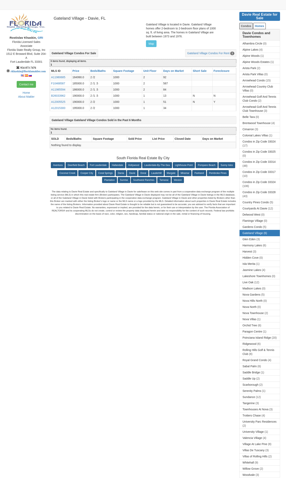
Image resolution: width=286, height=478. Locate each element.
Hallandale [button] (117, 165)
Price (75, 70)
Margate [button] (171, 173)
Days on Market (173, 70)
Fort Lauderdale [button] (98, 165)
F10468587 (58, 83)
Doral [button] (143, 173)
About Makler (26, 96)
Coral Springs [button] (105, 173)
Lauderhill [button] (156, 173)
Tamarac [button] (164, 180)
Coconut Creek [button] (67, 173)
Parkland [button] (199, 173)
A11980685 (58, 77)
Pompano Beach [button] (206, 165)
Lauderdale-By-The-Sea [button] (157, 165)
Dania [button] (121, 173)
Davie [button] (132, 173)
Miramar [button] (185, 173)
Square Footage (123, 70)
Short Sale (200, 70)
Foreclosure (221, 70)
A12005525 (58, 101)
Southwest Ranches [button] (143, 180)
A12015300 (58, 108)
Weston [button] (178, 180)
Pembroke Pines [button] (218, 173)
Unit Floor (149, 70)
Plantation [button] (109, 180)
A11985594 (58, 89)
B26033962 (58, 95)
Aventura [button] (58, 165)
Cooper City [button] (86, 173)
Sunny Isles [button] (227, 165)
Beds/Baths (98, 70)
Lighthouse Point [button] (184, 165)
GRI (40, 37)
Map (151, 43)
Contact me (26, 84)
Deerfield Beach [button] (76, 165)
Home (26, 92)
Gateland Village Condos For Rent (208, 53)
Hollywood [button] (133, 165)
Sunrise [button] (124, 180)
